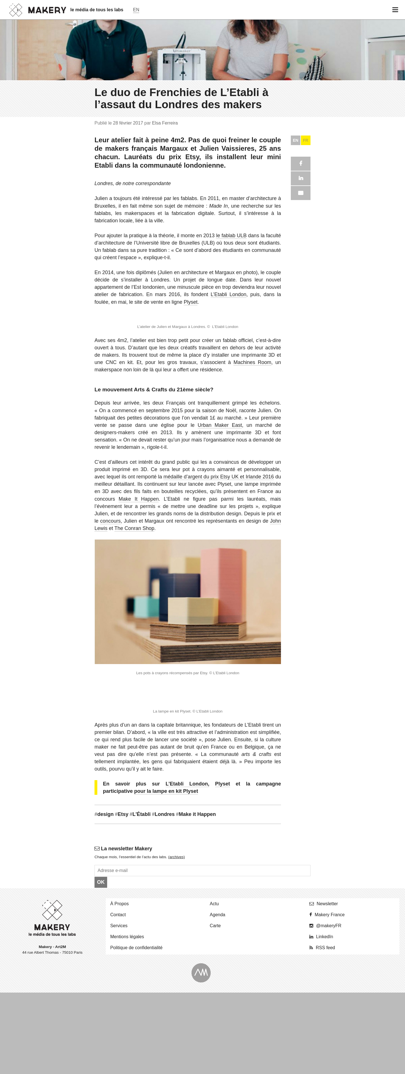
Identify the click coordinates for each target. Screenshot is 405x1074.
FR (305, 885)
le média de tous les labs (96, 9)
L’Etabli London (228, 1039)
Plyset (190, 1046)
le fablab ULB (231, 980)
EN (295, 885)
